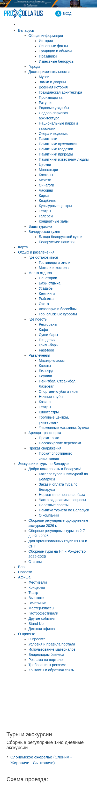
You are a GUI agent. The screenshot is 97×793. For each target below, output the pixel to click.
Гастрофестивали (43, 613)
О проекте (26, 634)
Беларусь (26, 30)
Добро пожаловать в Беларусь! (54, 469)
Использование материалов (52, 649)
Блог (22, 567)
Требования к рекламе (47, 665)
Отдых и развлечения (36, 252)
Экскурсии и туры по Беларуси (44, 464)
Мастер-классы (41, 608)
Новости (25, 572)
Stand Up (35, 624)
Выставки (36, 598)
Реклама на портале (45, 660)
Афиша (24, 577)
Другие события (41, 618)
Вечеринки (37, 603)
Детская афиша (41, 629)
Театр (33, 593)
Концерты (36, 587)
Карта (23, 247)
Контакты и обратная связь (51, 670)
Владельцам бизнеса (46, 654)
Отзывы (35, 562)
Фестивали (37, 582)
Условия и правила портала (51, 644)
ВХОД (67, 13)
